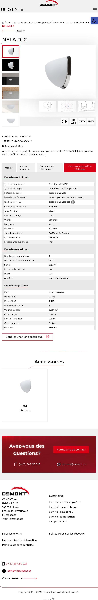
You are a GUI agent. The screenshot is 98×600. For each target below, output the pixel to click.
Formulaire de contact (71, 449)
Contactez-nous (12, 578)
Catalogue (12, 22)
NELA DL (86, 22)
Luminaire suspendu (61, 512)
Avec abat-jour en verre (66, 22)
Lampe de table (58, 521)
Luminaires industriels (62, 516)
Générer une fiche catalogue (24, 336)
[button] (94, 20)
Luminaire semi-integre (63, 507)
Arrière (20, 31)
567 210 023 (29, 464)
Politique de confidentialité (18, 545)
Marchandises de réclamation (19, 540)
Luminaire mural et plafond (35, 22)
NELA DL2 (8, 26)
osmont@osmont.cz (73, 464)
